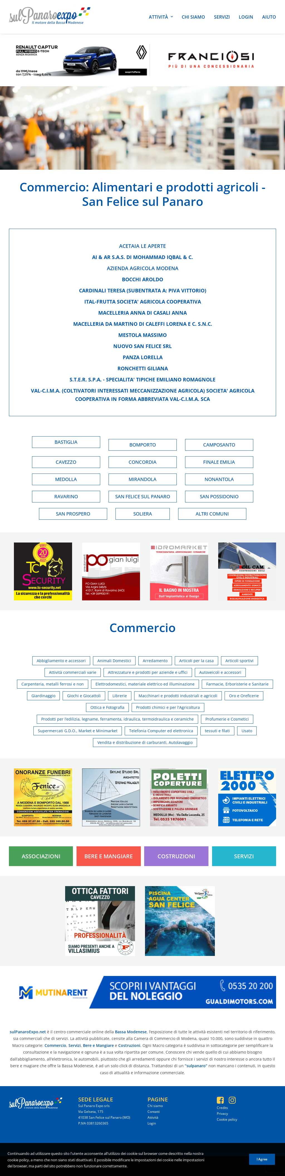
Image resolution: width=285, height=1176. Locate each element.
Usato (247, 730)
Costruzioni (176, 856)
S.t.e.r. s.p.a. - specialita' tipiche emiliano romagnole (142, 379)
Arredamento (155, 660)
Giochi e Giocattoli (84, 695)
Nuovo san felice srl (142, 346)
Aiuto (269, 17)
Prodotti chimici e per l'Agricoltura (168, 707)
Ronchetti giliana (142, 368)
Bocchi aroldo (142, 279)
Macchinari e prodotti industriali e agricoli (178, 695)
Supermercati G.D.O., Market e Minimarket (77, 730)
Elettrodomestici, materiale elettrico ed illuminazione (145, 684)
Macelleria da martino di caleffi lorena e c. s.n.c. (142, 323)
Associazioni (41, 856)
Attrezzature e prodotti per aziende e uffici (148, 672)
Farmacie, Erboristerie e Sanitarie (237, 684)
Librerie (119, 695)
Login (246, 17)
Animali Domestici (114, 660)
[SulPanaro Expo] (49, 17)
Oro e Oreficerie (244, 695)
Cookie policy (227, 1119)
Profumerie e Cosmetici (227, 719)
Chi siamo (193, 17)
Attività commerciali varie (72, 672)
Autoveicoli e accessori (220, 672)
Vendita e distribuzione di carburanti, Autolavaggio (145, 742)
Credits (222, 1107)
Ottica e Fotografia (107, 707)
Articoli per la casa (196, 660)
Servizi (222, 17)
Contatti (154, 1111)
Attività (161, 17)
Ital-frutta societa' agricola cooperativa (142, 301)
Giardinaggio (43, 695)
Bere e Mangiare (108, 856)
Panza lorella (143, 357)
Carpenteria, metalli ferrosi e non (52, 684)
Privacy (222, 1113)
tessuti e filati (217, 730)
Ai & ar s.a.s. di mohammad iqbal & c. (142, 257)
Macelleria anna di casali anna (142, 312)
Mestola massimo (142, 335)
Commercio (52, 187)
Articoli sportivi (239, 660)
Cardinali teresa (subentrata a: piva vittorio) (142, 290)
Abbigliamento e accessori (61, 660)
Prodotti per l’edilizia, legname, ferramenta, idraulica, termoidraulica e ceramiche (117, 719)
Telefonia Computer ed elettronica (161, 730)
